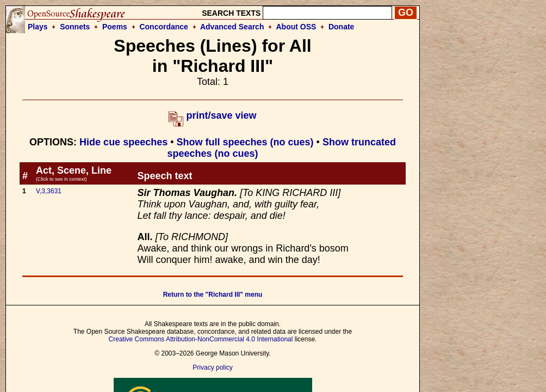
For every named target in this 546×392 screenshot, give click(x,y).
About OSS (296, 26)
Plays (38, 26)
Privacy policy (212, 367)
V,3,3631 (48, 191)
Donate (341, 26)
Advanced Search (232, 26)
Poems (114, 26)
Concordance (163, 26)
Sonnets (75, 26)
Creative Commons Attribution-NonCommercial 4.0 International (201, 339)
